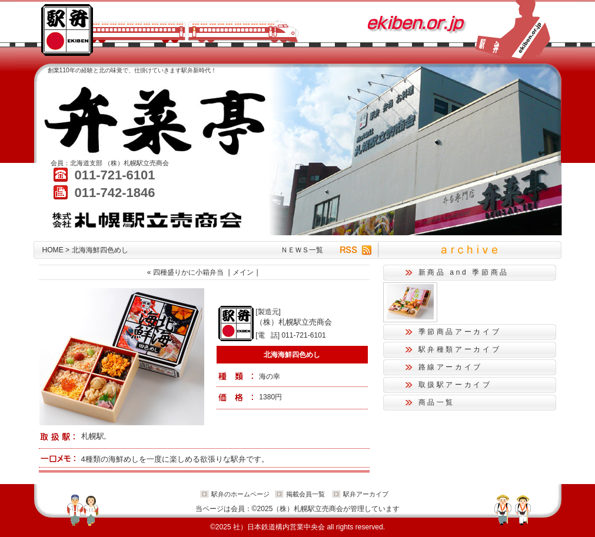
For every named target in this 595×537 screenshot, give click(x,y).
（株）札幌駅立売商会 (136, 162)
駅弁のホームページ (240, 494)
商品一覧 (437, 402)
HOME (53, 250)
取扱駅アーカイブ (455, 385)
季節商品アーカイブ (459, 332)
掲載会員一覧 (305, 494)
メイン (243, 272)
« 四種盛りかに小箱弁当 (185, 272)
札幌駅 (92, 436)
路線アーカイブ (450, 367)
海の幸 (269, 376)
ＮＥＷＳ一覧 (302, 250)
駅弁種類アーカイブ (459, 349)
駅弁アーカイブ (365, 494)
